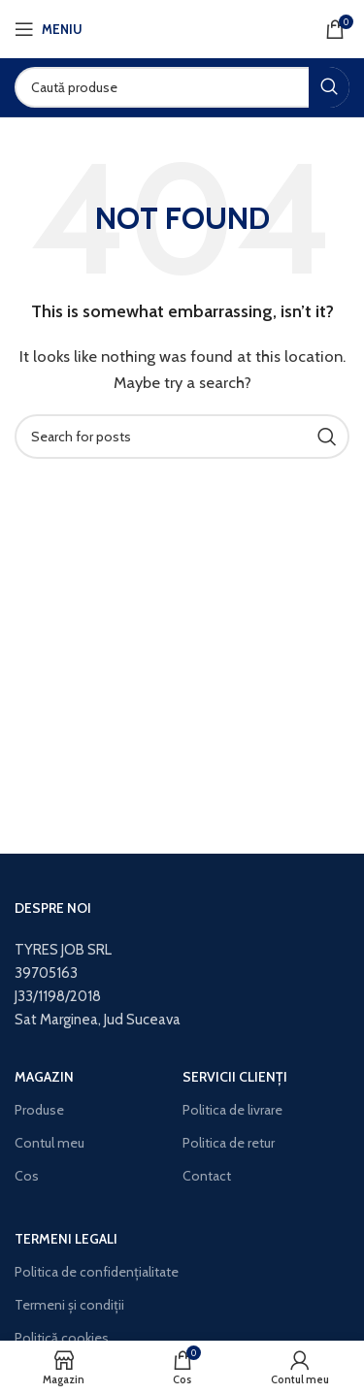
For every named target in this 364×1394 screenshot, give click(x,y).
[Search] (182, 87)
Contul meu (49, 1142)
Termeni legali (66, 1239)
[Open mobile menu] (48, 29)
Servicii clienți (234, 1077)
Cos (27, 1175)
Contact (206, 1175)
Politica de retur (228, 1142)
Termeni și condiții (69, 1304)
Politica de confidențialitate (97, 1272)
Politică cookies (62, 1337)
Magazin (44, 1077)
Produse (39, 1109)
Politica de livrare (232, 1109)
